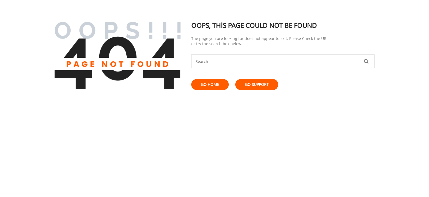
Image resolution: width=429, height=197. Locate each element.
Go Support (257, 84)
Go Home (210, 84)
